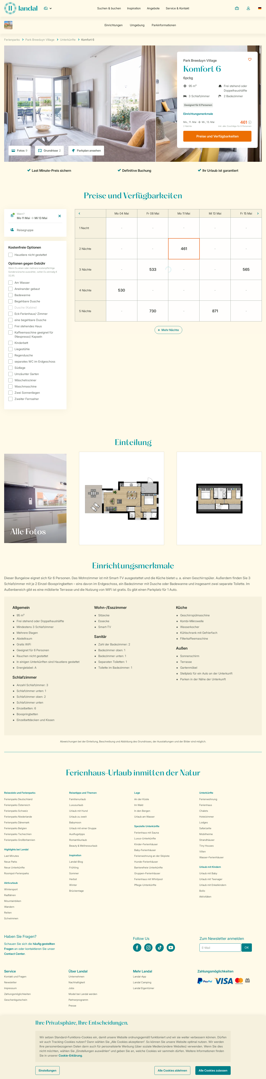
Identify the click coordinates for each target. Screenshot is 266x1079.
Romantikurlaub (78, 839)
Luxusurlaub (76, 805)
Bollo (202, 890)
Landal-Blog (76, 861)
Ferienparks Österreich (17, 805)
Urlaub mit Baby (208, 873)
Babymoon (75, 822)
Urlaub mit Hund (78, 810)
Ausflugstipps (77, 834)
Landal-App (139, 976)
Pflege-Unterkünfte (145, 884)
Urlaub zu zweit (78, 816)
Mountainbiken (12, 900)
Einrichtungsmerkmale (198, 113)
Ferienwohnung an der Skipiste (152, 855)
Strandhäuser (206, 839)
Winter (73, 884)
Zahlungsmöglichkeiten (17, 994)
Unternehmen (76, 976)
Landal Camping (142, 982)
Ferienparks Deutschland (18, 799)
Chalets (203, 810)
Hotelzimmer (206, 816)
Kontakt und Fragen (15, 976)
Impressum (10, 988)
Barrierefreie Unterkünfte (148, 867)
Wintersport (11, 889)
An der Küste (141, 799)
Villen (202, 851)
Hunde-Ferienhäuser (146, 861)
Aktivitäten (205, 896)
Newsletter (10, 982)
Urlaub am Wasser (144, 816)
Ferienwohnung (208, 799)
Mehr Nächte (168, 330)
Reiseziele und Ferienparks (19, 792)
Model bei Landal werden (83, 994)
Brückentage (76, 890)
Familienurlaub (77, 799)
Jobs (71, 988)
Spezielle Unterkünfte (146, 826)
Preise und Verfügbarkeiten (217, 136)
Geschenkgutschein (15, 999)
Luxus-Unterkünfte (145, 838)
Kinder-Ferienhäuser (146, 844)
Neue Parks (10, 861)
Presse (72, 1005)
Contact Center (14, 953)
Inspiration (134, 8)
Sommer (74, 873)
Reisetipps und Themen (83, 792)
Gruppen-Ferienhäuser (147, 873)
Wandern (9, 906)
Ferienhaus (205, 805)
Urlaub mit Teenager (210, 879)
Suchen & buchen (109, 8)
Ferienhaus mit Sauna (146, 832)
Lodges (203, 822)
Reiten (8, 912)
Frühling (74, 867)
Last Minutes (11, 855)
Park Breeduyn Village (200, 60)
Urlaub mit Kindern (210, 866)
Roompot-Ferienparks (16, 873)
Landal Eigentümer (143, 988)
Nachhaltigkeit (77, 982)
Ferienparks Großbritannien (19, 839)
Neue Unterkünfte (14, 867)
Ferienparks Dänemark (16, 822)
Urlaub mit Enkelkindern (212, 884)
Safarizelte (205, 828)
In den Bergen (142, 810)
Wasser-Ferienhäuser (211, 857)
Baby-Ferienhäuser (145, 850)
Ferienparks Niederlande (18, 816)
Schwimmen (11, 918)
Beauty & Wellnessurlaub (83, 845)
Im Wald (138, 805)
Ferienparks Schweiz (16, 810)
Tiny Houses (206, 845)
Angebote (153, 8)
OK (247, 947)
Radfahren (10, 895)
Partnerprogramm (78, 999)
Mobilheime (206, 834)
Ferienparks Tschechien (18, 834)
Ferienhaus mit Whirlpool (148, 879)
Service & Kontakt (177, 8)
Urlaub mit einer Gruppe (82, 828)
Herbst (73, 879)
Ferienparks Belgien (15, 828)
